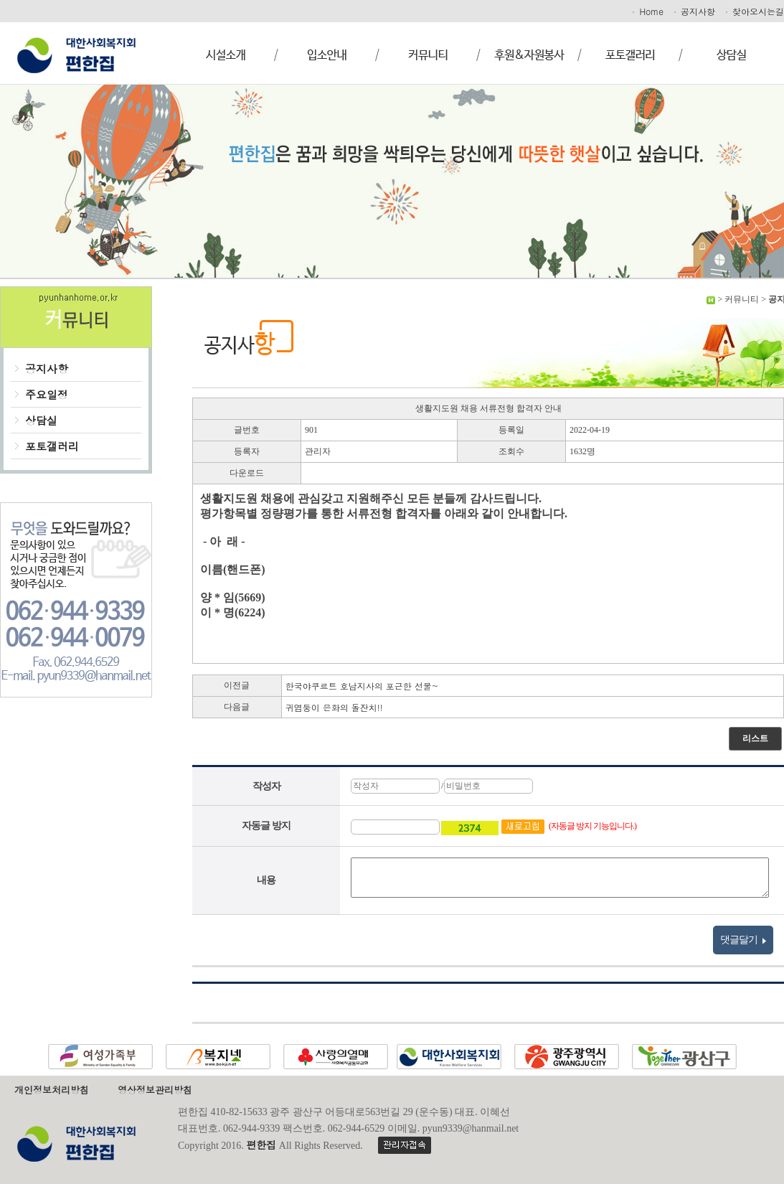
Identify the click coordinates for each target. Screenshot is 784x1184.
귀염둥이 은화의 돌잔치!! (334, 707)
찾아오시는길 (754, 11)
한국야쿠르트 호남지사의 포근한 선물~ (362, 686)
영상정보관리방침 (155, 1089)
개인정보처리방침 (51, 1089)
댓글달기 (743, 940)
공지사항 (693, 11)
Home (646, 11)
